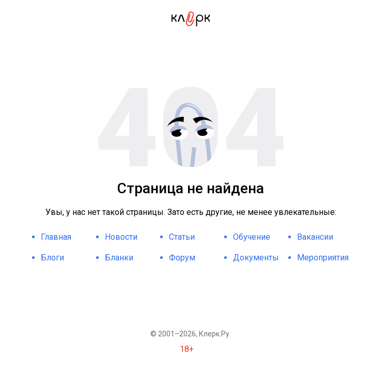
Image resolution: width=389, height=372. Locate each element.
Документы (256, 257)
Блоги (52, 257)
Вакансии (315, 237)
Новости (121, 237)
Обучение (251, 237)
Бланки (119, 257)
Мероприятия (323, 257)
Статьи (182, 237)
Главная (56, 237)
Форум (182, 257)
